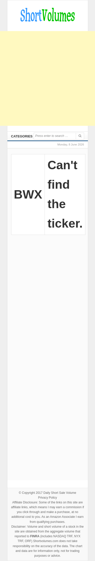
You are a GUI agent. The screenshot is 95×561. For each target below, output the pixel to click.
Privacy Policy (47, 497)
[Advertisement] (47, 78)
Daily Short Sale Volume (59, 493)
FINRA (35, 536)
